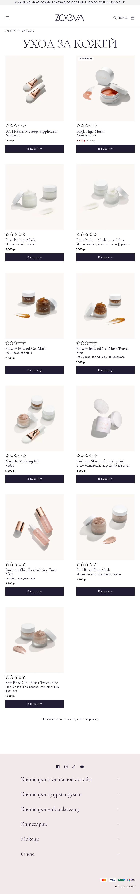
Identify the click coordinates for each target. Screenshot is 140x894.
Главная (10, 30)
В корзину (34, 148)
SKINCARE (28, 30)
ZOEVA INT (129, 887)
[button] (121, 18)
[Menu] (7, 18)
